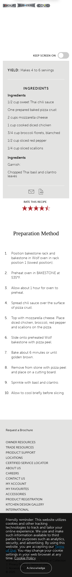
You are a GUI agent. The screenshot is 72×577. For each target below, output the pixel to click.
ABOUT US (13, 468)
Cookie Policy (25, 558)
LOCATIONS (14, 458)
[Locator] (56, 5)
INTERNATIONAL (17, 509)
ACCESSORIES (16, 494)
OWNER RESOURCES (21, 442)
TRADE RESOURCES (20, 447)
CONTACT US (15, 478)
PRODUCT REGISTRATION (24, 499)
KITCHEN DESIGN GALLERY (25, 504)
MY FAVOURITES (17, 489)
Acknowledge (36, 568)
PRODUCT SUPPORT (20, 452)
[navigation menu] (66, 5)
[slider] (36, 208)
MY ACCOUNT (16, 484)
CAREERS (12, 473)
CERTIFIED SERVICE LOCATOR (27, 463)
